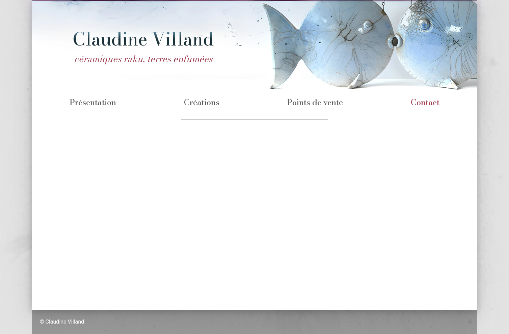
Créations (201, 102)
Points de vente (315, 102)
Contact (425, 102)
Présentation (93, 102)
